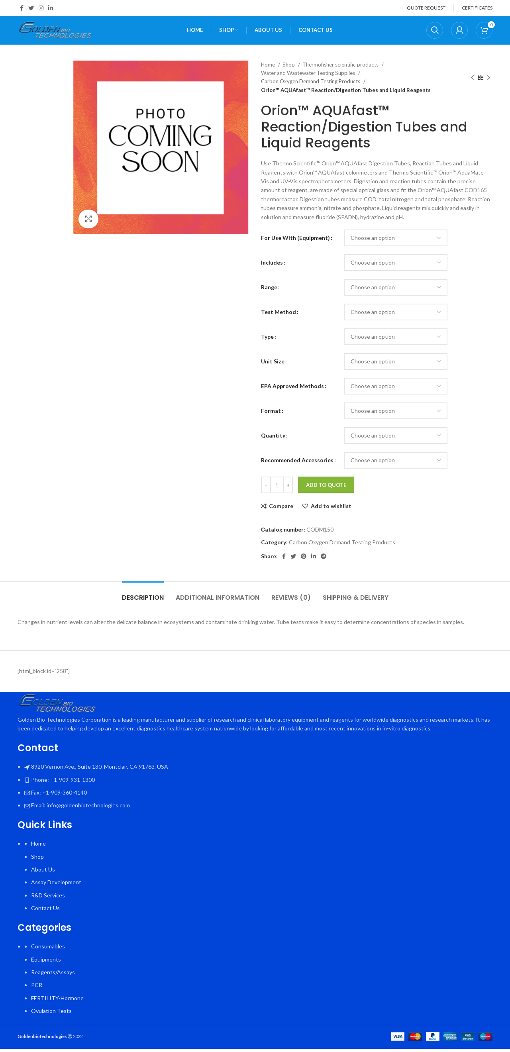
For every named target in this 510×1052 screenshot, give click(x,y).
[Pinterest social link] (303, 559)
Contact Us (45, 911)
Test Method (278, 315)
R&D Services (48, 898)
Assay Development (56, 885)
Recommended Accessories (297, 463)
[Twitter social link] (31, 8)
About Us (43, 872)
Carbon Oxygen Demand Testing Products (311, 85)
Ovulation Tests (51, 1014)
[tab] (143, 597)
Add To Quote (326, 488)
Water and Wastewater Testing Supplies (308, 76)
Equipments (46, 962)
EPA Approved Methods (292, 389)
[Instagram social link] (41, 8)
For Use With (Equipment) (295, 240)
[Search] (434, 32)
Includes (272, 265)
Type (267, 339)
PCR (36, 988)
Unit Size (272, 364)
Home (268, 68)
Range (269, 290)
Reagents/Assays (53, 975)
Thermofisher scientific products (341, 68)
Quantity (273, 438)
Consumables (48, 949)
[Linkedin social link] (50, 8)
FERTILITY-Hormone (57, 1001)
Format (271, 413)
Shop (289, 68)
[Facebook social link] (22, 8)
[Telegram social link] (323, 559)
